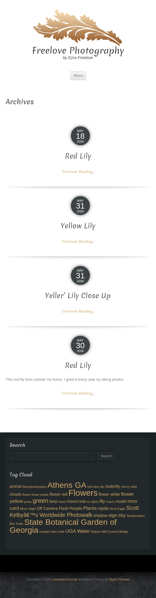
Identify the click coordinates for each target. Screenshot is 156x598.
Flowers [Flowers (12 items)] (83, 492)
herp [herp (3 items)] (53, 501)
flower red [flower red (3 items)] (58, 494)
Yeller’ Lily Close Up (78, 296)
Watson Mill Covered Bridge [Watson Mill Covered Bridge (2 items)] (109, 531)
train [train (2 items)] (54, 531)
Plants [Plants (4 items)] (90, 508)
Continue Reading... (78, 171)
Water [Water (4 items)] (83, 531)
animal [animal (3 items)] (16, 486)
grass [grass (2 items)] (27, 501)
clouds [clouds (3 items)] (15, 494)
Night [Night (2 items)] (32, 508)
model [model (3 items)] (121, 501)
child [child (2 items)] (133, 486)
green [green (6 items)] (40, 500)
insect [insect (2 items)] (62, 501)
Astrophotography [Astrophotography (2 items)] (35, 486)
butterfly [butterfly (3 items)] (113, 486)
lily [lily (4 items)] (102, 501)
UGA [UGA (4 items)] (71, 531)
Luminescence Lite (65, 579)
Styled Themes (119, 579)
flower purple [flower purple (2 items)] (40, 494)
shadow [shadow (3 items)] (100, 515)
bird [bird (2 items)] (89, 486)
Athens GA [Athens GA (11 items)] (67, 484)
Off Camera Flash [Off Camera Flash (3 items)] (53, 508)
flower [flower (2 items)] (26, 494)
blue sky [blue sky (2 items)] (99, 486)
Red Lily (78, 156)
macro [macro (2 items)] (110, 501)
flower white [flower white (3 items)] (109, 494)
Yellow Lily (78, 226)
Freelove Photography (78, 50)
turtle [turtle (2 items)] (61, 531)
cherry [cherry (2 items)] (125, 486)
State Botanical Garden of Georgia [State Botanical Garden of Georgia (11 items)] (63, 525)
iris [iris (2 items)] (88, 501)
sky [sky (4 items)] (122, 515)
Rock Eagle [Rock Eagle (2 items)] (117, 508)
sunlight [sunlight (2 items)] (44, 531)
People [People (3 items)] (75, 508)
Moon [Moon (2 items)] (24, 508)
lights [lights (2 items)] (94, 501)
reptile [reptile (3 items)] (103, 508)
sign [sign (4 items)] (112, 515)
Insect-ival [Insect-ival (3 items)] (77, 501)
